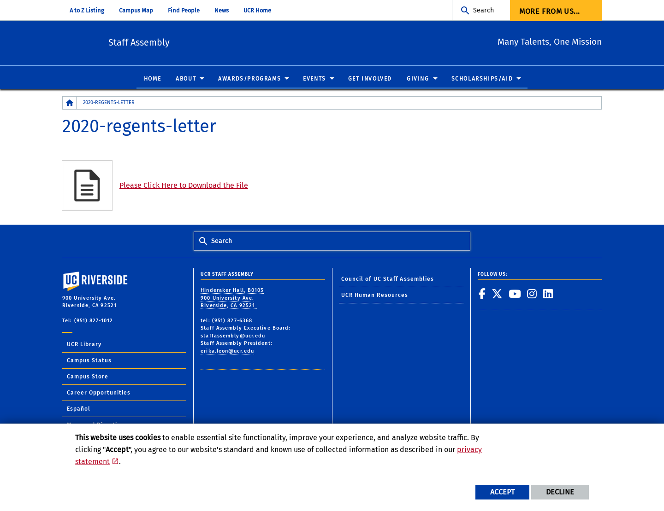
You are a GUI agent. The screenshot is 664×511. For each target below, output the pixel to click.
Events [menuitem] (314, 79)
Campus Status (89, 361)
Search (483, 10)
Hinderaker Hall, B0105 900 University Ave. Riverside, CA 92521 (232, 298)
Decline (560, 492)
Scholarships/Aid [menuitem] (482, 79)
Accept (502, 492)
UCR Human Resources (375, 295)
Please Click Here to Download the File (183, 185)
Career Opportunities (98, 393)
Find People (184, 10)
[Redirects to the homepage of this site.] (70, 103)
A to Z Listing (87, 10)
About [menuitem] (186, 79)
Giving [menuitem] (418, 79)
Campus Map (136, 10)
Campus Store (87, 377)
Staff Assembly (182, 41)
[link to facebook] (482, 294)
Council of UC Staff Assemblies (387, 279)
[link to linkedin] (548, 294)
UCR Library (84, 345)
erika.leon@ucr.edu (227, 351)
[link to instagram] (532, 294)
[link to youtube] (515, 294)
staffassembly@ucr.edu (233, 336)
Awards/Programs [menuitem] (249, 79)
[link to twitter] (497, 294)
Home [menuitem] (152, 79)
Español (78, 409)
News (221, 10)
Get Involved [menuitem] (370, 79)
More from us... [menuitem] (549, 11)
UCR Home (257, 10)
